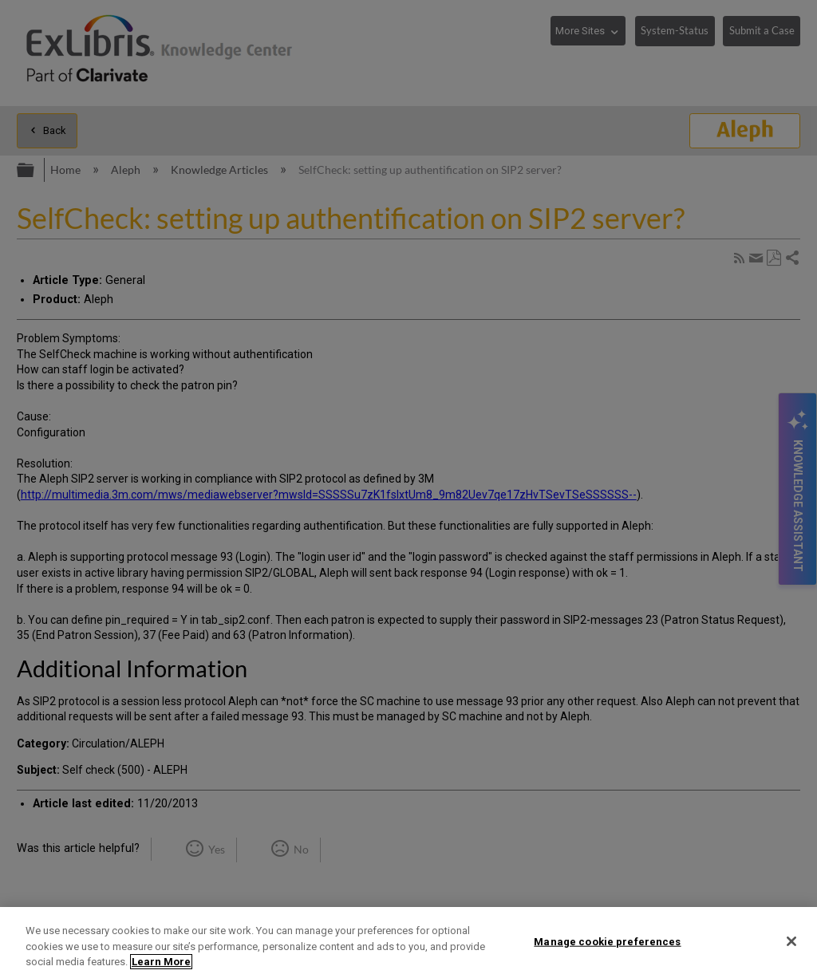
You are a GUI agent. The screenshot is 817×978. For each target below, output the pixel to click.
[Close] (791, 941)
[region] (408, 942)
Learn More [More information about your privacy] (161, 962)
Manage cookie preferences (607, 941)
